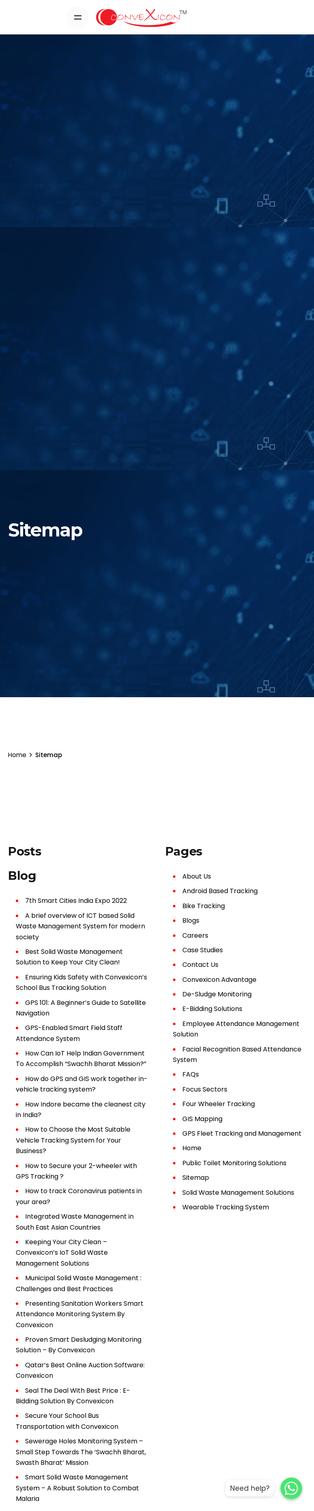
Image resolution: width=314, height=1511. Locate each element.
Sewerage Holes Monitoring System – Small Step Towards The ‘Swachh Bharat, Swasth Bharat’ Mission (81, 1452)
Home (191, 1148)
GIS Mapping (202, 1119)
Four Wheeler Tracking (218, 1104)
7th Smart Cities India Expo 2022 (76, 900)
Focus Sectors (204, 1089)
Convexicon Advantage (219, 979)
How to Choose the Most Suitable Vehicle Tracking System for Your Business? (73, 1140)
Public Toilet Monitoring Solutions (234, 1163)
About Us (196, 876)
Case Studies (202, 950)
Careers (195, 935)
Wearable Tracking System (225, 1207)
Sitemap (195, 1177)
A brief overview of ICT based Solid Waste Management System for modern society (80, 926)
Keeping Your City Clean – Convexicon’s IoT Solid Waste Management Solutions (62, 1252)
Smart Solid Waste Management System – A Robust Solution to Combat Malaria (77, 1488)
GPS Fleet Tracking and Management (241, 1133)
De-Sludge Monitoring (217, 994)
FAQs (190, 1074)
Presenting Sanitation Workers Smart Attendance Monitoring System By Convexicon (79, 1314)
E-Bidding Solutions (212, 1008)
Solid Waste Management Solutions (238, 1192)
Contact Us (200, 964)
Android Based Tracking (220, 891)
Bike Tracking (203, 906)
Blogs (190, 920)
